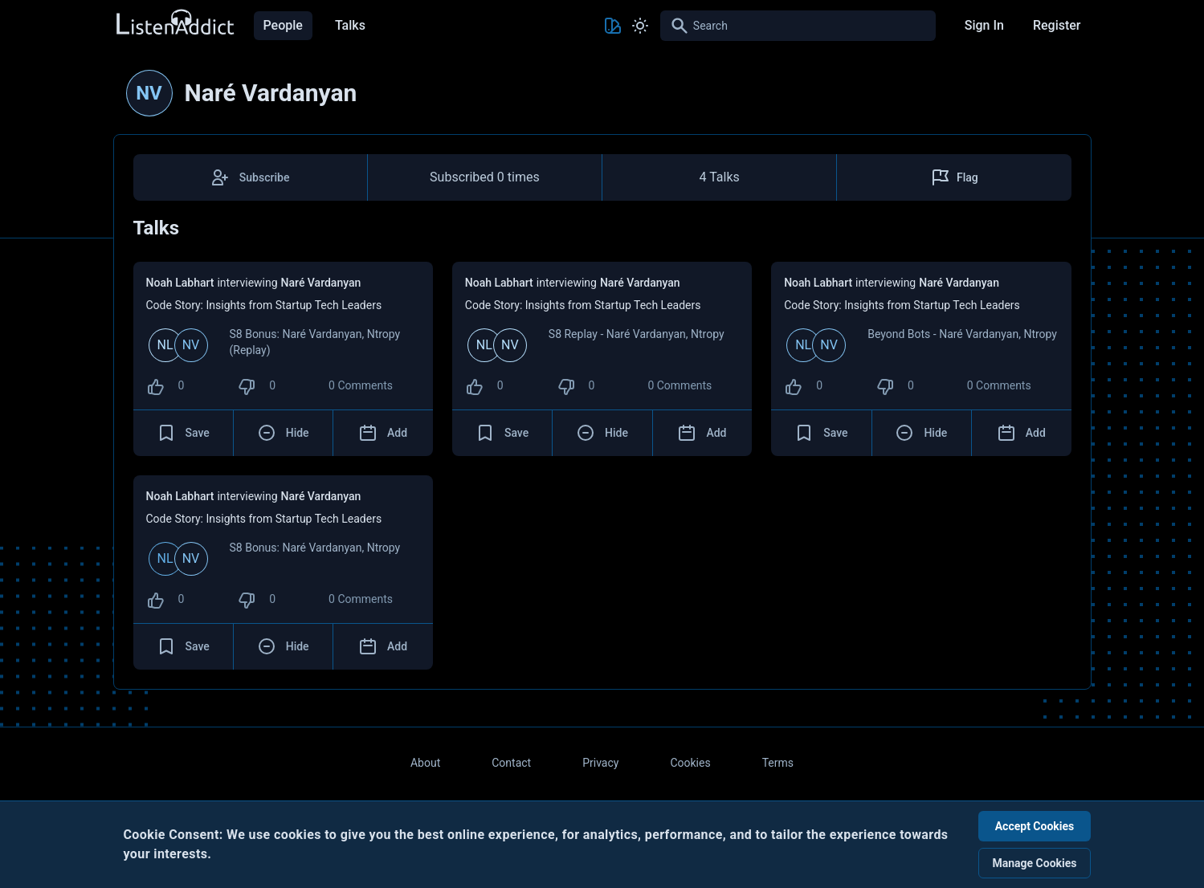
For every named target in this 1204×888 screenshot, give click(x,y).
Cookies (690, 762)
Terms (778, 762)
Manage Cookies (1034, 863)
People (283, 25)
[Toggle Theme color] (612, 25)
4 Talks (719, 177)
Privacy (600, 762)
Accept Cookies (1035, 826)
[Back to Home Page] (174, 23)
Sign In (984, 25)
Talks (350, 25)
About (425, 762)
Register (1057, 25)
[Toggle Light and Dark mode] (640, 25)
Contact (511, 762)
